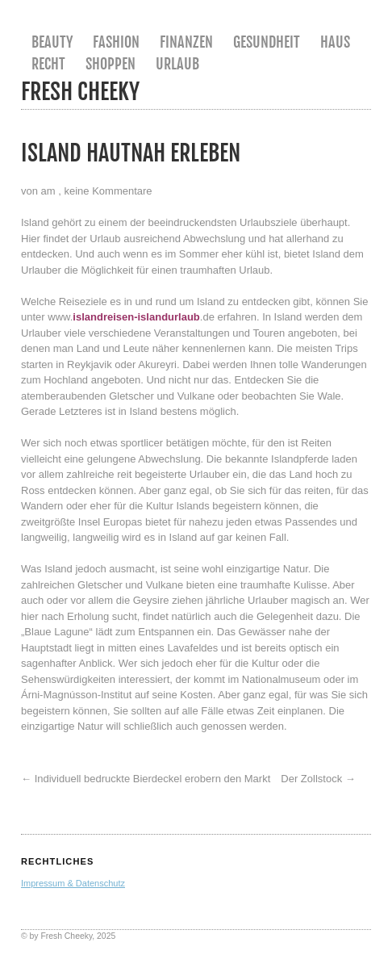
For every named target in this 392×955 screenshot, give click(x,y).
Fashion (116, 42)
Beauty (52, 42)
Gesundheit (266, 42)
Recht (48, 64)
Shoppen (110, 64)
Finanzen (186, 42)
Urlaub (177, 64)
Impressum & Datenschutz (73, 883)
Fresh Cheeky (80, 91)
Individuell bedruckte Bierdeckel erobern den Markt (153, 779)
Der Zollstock (311, 779)
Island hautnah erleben (130, 153)
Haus (335, 42)
